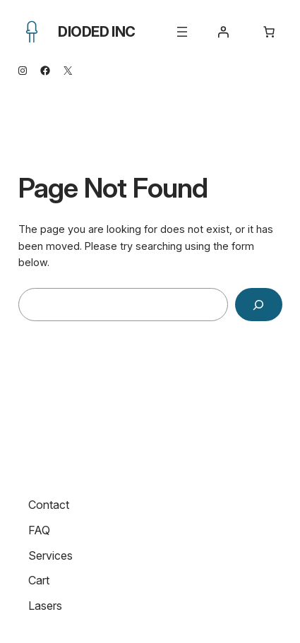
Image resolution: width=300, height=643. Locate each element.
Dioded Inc (97, 31)
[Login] (223, 32)
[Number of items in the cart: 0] (269, 32)
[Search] (258, 304)
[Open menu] (182, 31)
